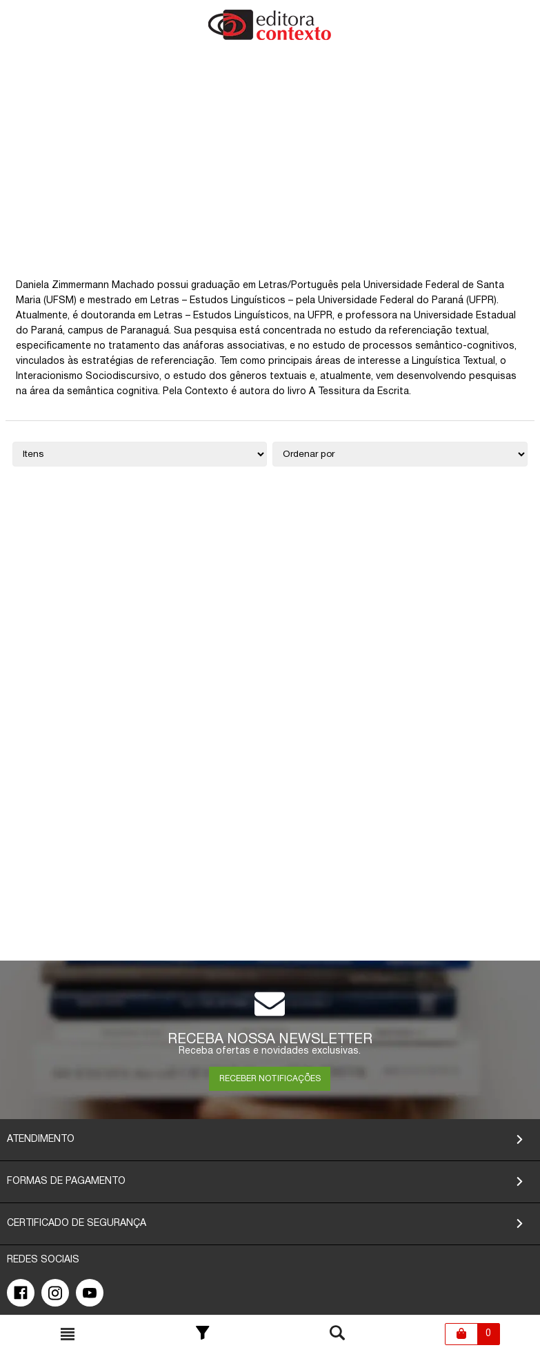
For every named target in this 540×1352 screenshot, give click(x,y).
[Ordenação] (400, 454)
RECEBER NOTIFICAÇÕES (270, 1079)
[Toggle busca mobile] (68, 1334)
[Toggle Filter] (203, 1334)
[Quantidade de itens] (140, 454)
